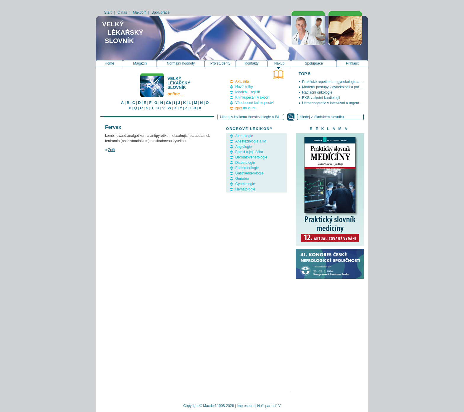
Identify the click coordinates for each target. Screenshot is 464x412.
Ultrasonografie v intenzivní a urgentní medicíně (339, 103)
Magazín (140, 63)
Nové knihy (244, 87)
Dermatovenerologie (251, 157)
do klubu (245, 108)
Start (108, 12)
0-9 (193, 108)
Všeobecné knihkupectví (254, 103)
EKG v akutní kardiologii (321, 98)
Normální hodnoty (181, 63)
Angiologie (243, 147)
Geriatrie (242, 179)
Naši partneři (267, 406)
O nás (122, 12)
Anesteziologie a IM (250, 141)
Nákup (279, 63)
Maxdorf (139, 12)
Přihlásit (352, 63)
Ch (168, 102)
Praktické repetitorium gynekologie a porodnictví (340, 82)
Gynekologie (245, 184)
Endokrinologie (247, 168)
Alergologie (244, 136)
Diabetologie (245, 163)
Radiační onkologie (317, 92)
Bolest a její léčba (249, 152)
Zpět (111, 150)
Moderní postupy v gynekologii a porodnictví (336, 87)
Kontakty (252, 63)
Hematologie (245, 189)
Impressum (245, 406)
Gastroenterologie (249, 173)
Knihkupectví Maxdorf (252, 97)
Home (109, 63)
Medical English (247, 92)
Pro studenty (220, 63)
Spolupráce (161, 12)
